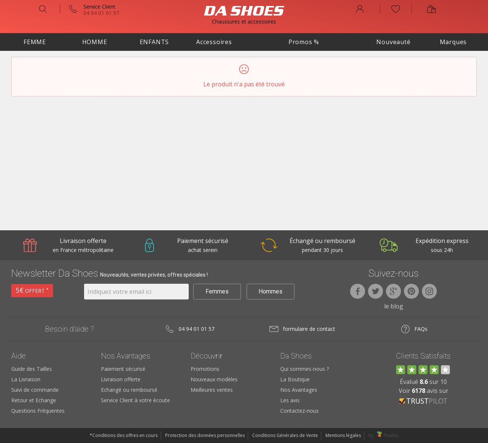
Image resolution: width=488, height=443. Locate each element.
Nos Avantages (298, 389)
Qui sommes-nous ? (304, 368)
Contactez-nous (299, 410)
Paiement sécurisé (123, 368)
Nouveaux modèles (214, 379)
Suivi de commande (35, 389)
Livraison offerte (120, 379)
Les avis (290, 400)
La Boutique (295, 379)
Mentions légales (343, 435)
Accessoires (214, 42)
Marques (453, 42)
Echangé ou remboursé (129, 389)
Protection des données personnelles (205, 435)
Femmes (217, 291)
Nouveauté (393, 42)
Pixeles (391, 435)
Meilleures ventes (212, 389)
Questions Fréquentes (38, 410)
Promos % (303, 42)
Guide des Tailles (31, 368)
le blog (393, 306)
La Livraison (25, 379)
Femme (35, 42)
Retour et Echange (33, 400)
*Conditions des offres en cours (124, 435)
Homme (94, 42)
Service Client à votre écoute (135, 400)
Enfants (154, 42)
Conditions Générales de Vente (285, 435)
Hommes (270, 291)
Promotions (205, 368)
